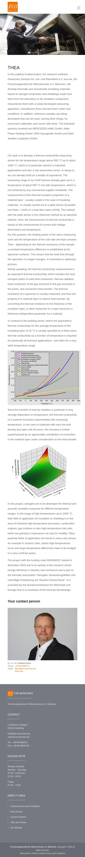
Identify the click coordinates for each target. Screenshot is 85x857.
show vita (19, 671)
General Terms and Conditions (25, 806)
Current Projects (18, 817)
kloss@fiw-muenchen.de (25, 669)
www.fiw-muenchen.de (19, 737)
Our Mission (16, 828)
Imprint (35, 853)
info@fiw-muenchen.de (19, 733)
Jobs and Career (18, 822)
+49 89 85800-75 (22, 666)
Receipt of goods (16, 766)
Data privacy (16, 811)
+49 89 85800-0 (20, 742)
